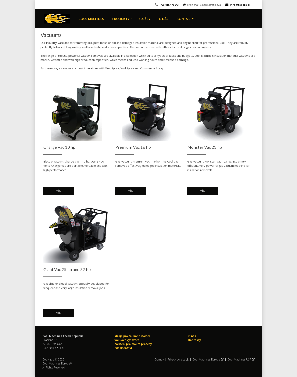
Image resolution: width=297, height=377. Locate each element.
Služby (144, 18)
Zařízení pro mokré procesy (133, 344)
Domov (159, 359)
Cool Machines (91, 18)
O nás (163, 18)
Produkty (120, 18)
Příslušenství (123, 348)
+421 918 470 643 (168, 4)
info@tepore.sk (240, 4)
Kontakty (185, 18)
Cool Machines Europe (208, 359)
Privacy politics (178, 359)
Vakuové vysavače (126, 340)
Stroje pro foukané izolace (132, 336)
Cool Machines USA (241, 359)
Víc (58, 190)
